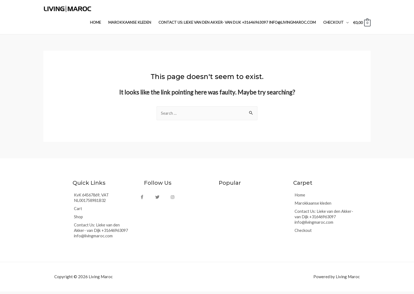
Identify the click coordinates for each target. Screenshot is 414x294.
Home (300, 197)
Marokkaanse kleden (313, 205)
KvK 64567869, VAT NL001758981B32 (92, 200)
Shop (78, 219)
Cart (78, 211)
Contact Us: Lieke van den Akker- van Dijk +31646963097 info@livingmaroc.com (103, 233)
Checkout (303, 233)
